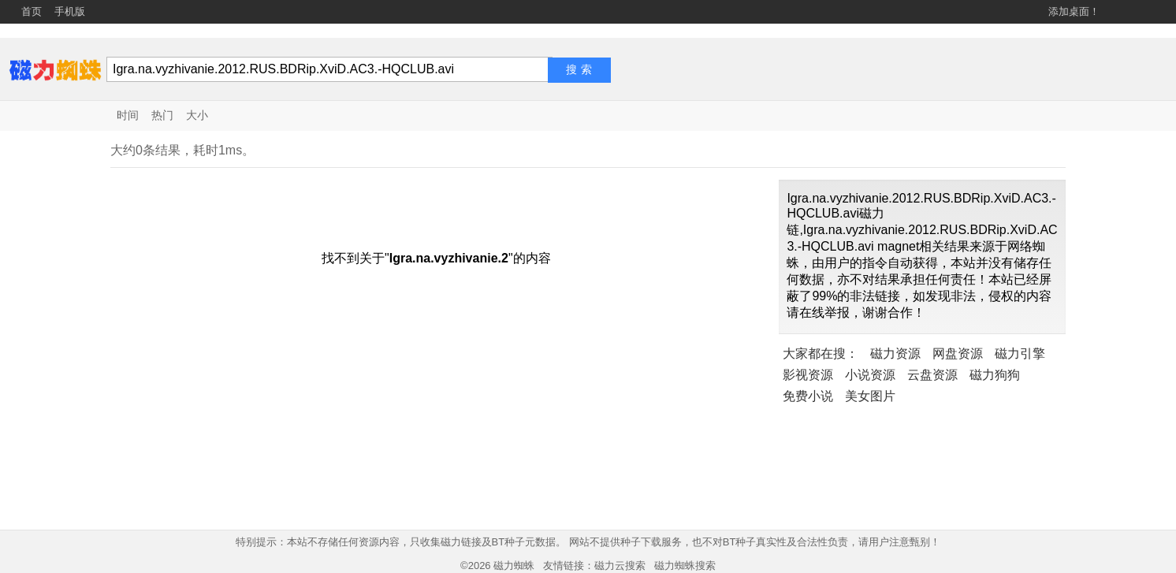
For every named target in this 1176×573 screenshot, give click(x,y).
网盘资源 (957, 353)
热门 (162, 115)
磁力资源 (895, 353)
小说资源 (870, 374)
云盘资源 (932, 374)
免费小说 (808, 396)
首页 (31, 11)
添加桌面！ (1074, 11)
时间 (128, 115)
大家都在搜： (820, 353)
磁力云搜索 (620, 565)
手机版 (69, 11)
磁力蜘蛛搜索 (685, 565)
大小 (197, 115)
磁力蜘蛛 (513, 565)
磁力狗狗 (994, 374)
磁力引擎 (1020, 353)
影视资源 (808, 374)
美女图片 (870, 396)
